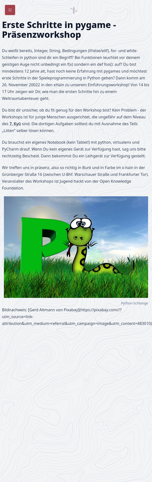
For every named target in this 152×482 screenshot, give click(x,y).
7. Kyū (15, 123)
